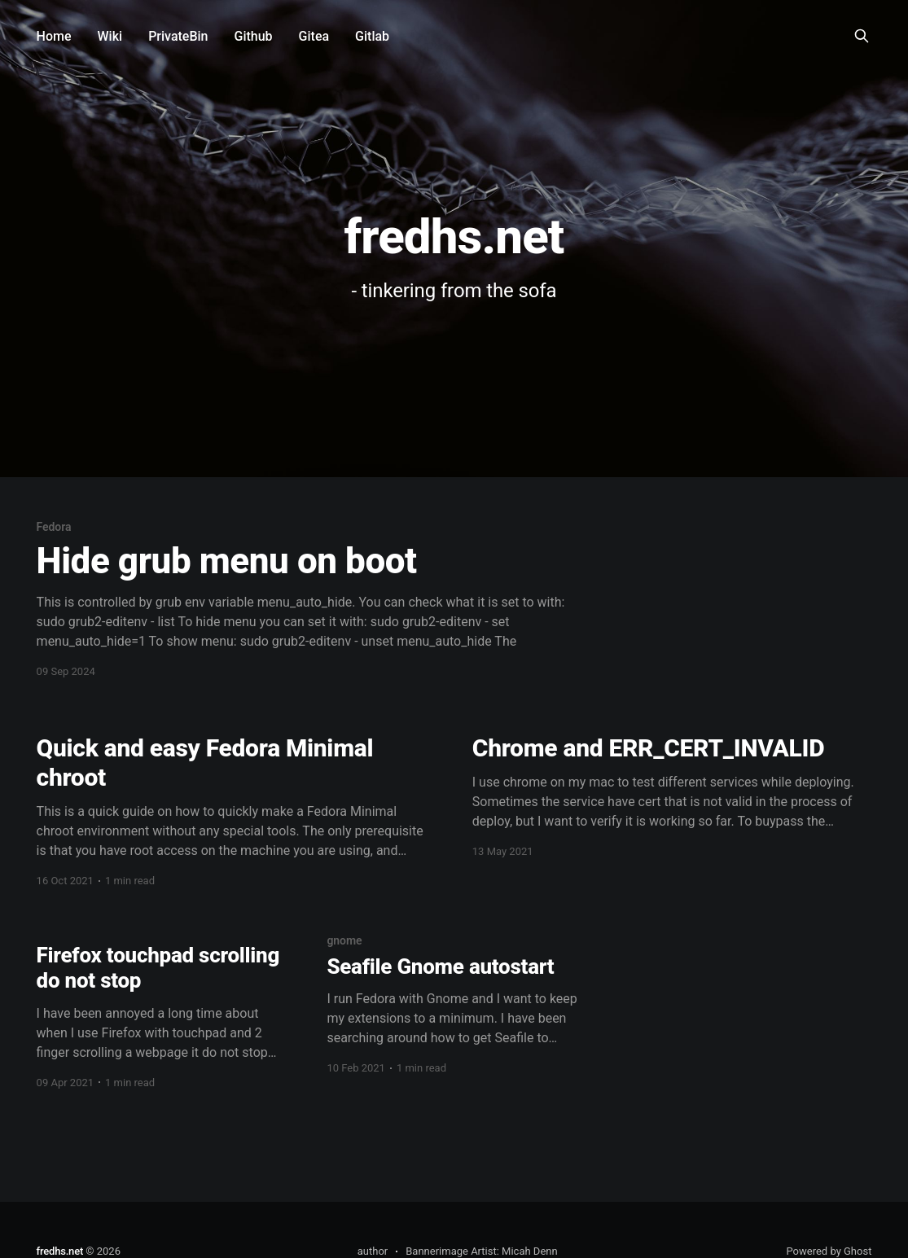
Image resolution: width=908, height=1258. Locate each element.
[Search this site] (862, 36)
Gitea (314, 36)
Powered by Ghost (828, 1251)
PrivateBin (178, 36)
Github (254, 36)
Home (54, 36)
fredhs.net (60, 1251)
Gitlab (372, 36)
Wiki (110, 36)
